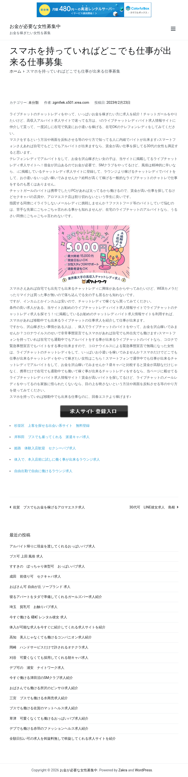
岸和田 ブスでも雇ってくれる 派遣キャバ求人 (52, 437)
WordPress (143, 770)
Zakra (122, 770)
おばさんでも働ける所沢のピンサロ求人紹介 (44, 688)
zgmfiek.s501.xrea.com (71, 103)
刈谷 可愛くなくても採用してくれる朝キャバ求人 (49, 658)
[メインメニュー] (173, 30)
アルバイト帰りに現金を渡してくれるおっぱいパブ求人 (52, 546)
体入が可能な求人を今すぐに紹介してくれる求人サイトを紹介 (58, 627)
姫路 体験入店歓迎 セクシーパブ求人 (45, 448)
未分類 (33, 103)
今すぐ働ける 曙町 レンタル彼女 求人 (38, 617)
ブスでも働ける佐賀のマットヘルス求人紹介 (44, 708)
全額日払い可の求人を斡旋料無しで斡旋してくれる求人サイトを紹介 (63, 739)
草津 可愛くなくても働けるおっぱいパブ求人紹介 (49, 718)
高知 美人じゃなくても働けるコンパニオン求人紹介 (51, 637)
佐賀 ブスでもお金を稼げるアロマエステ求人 (49, 507)
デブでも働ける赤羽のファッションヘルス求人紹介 (49, 728)
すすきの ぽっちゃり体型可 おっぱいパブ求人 (47, 566)
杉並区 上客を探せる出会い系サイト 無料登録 (52, 426)
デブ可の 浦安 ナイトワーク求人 (37, 668)
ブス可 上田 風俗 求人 (26, 556)
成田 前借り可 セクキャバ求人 (35, 576)
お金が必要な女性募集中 (35, 26)
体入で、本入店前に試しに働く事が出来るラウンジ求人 (57, 459)
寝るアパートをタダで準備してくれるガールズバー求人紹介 (56, 597)
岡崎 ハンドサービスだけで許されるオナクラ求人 (49, 647)
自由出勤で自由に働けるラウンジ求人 (43, 471)
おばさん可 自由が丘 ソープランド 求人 (40, 587)
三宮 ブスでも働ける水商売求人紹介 (39, 698)
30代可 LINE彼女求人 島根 (152, 507)
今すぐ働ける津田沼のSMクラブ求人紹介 (41, 678)
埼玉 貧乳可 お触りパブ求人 (34, 607)
